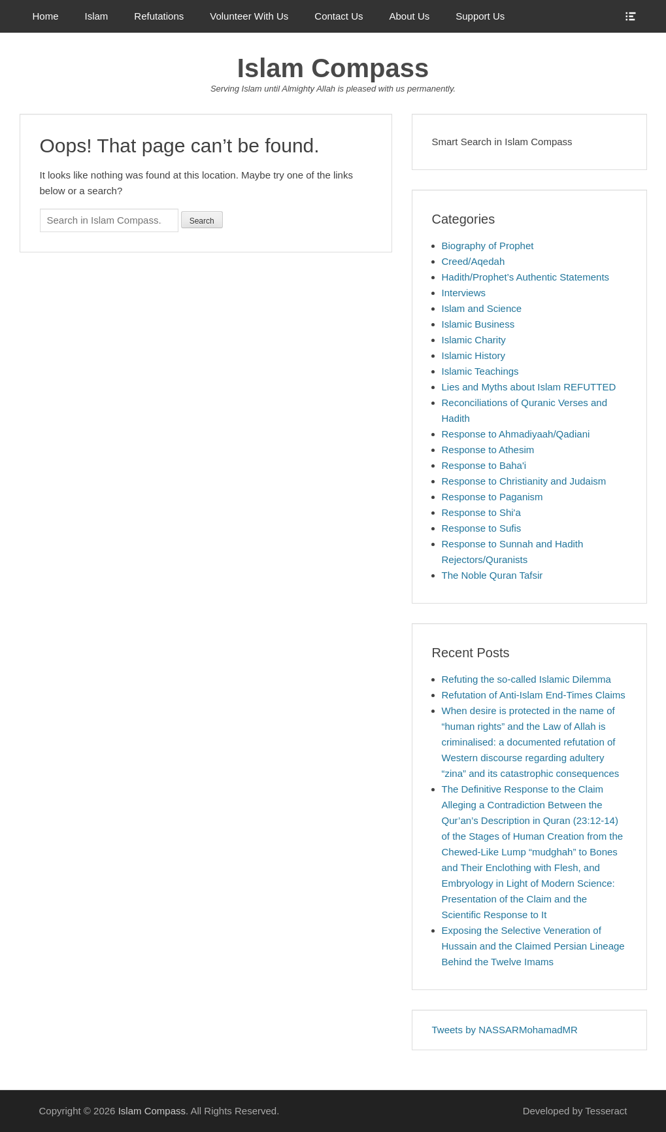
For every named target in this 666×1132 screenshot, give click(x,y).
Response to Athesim (488, 449)
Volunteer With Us (249, 16)
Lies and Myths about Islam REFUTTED (529, 386)
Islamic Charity (474, 339)
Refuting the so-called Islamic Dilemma (526, 679)
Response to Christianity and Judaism (524, 481)
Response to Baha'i (484, 465)
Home (46, 16)
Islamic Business (478, 324)
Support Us (480, 16)
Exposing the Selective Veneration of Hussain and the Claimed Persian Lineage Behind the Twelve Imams (533, 946)
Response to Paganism (492, 496)
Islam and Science (482, 308)
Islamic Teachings (480, 371)
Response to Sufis (482, 528)
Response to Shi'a (481, 512)
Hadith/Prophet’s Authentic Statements (526, 277)
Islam (96, 16)
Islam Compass (333, 68)
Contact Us (338, 16)
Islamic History (474, 355)
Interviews (464, 292)
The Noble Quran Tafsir (492, 575)
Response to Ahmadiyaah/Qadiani (516, 433)
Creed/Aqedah (473, 261)
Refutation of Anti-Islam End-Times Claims (533, 694)
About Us (410, 16)
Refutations (159, 16)
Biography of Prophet (488, 245)
